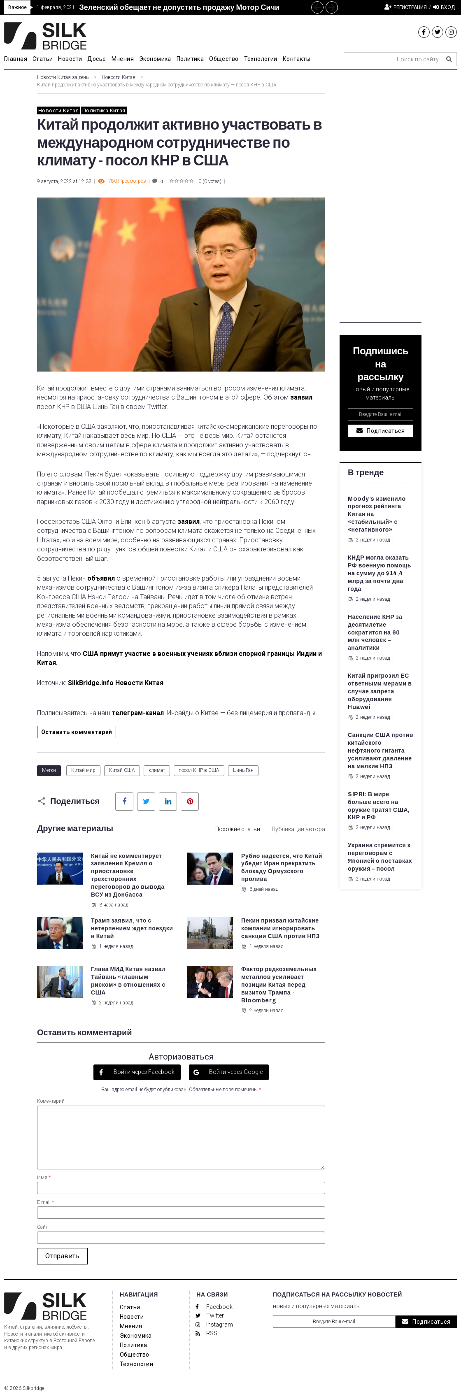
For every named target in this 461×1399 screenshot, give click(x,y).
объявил (101, 578)
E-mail (45, 1202)
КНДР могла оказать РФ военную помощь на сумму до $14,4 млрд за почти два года (379, 573)
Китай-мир (83, 770)
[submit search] (449, 59)
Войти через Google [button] (235, 1072)
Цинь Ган (243, 770)
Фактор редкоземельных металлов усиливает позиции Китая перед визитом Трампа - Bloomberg (279, 985)
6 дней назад (259, 889)
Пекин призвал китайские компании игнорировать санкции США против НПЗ (280, 928)
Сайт (42, 1227)
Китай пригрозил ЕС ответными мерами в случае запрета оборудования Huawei (380, 691)
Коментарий (51, 1101)
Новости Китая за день (62, 77)
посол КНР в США (199, 770)
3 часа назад (109, 905)
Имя (44, 1178)
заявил (301, 397)
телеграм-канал (138, 713)
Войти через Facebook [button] (143, 1072)
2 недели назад (112, 1003)
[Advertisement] (380, 199)
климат (157, 770)
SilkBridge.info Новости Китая (116, 683)
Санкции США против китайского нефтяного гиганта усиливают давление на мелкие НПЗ (380, 750)
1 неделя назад (112, 946)
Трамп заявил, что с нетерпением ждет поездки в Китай (132, 928)
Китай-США (122, 770)
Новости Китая (118, 77)
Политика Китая (103, 110)
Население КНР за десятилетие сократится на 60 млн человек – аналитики (375, 632)
